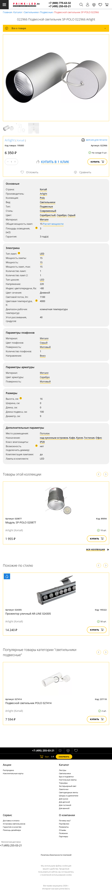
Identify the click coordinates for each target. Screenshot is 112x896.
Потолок (45, 433)
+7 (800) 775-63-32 (60, 3)
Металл (44, 219)
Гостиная (89, 437)
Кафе (72, 437)
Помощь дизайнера (12, 830)
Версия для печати (94, 140)
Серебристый (48, 215)
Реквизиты (64, 827)
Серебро (62, 215)
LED (42, 253)
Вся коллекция (97, 549)
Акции (7, 764)
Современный (48, 210)
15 (41, 262)
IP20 (42, 442)
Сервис (7, 815)
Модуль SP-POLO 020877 (20, 522)
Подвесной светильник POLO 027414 (28, 703)
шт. (44, 756)
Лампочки (63, 789)
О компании (67, 815)
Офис (99, 437)
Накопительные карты (13, 773)
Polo (42, 197)
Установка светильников (14, 823)
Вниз (43, 355)
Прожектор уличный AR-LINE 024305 (28, 613)
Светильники (31, 12)
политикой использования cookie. (56, 874)
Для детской (64, 802)
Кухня (79, 437)
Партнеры (63, 836)
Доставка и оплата (11, 820)
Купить (97, 161)
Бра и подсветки (66, 776)
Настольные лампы (68, 779)
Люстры (62, 770)
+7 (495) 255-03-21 (60, 6)
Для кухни (63, 798)
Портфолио (64, 823)
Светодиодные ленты (68, 792)
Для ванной (64, 808)
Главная (7, 12)
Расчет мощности (53, 223)
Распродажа (8, 770)
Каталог (17, 12)
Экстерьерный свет (67, 786)
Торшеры (63, 783)
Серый (71, 215)
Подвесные (46, 12)
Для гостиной (65, 805)
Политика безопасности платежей (56, 855)
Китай (20, 140)
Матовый (45, 347)
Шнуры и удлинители (68, 795)
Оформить (64, 757)
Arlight (10, 140)
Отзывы (62, 830)
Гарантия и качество (12, 827)
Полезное (63, 833)
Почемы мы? (65, 820)
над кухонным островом (54, 437)
